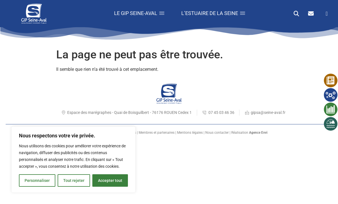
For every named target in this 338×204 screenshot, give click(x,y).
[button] (296, 13)
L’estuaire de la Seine (213, 13)
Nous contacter (217, 133)
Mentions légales (190, 133)
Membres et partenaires (157, 133)
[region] (73, 159)
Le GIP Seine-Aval (139, 13)
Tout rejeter (73, 180)
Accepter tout (110, 180)
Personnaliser (37, 180)
